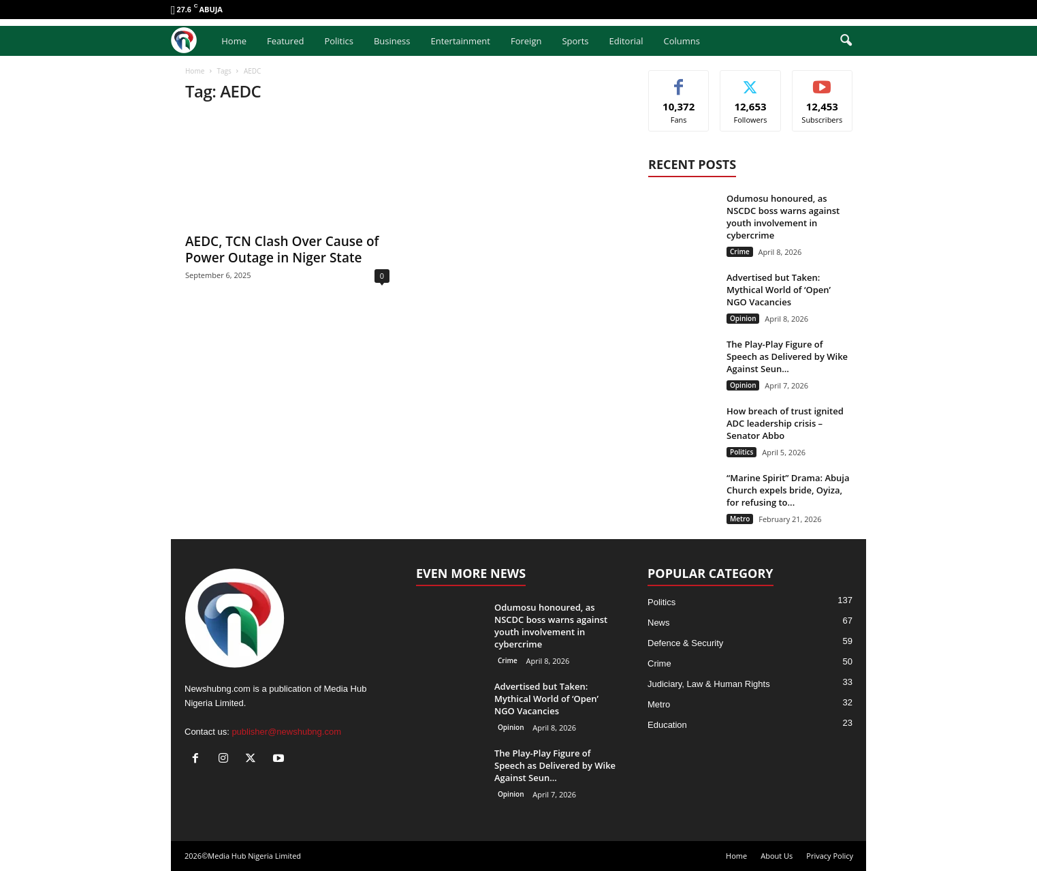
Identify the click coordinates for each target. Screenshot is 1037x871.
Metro (740, 518)
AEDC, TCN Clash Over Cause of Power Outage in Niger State (282, 249)
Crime (740, 251)
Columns (682, 41)
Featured (285, 41)
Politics (338, 41)
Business (392, 41)
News (659, 622)
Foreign (526, 41)
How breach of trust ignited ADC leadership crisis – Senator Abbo (785, 423)
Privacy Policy (829, 856)
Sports (575, 41)
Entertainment (460, 41)
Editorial (626, 41)
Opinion (743, 318)
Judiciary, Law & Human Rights (709, 684)
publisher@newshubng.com (286, 732)
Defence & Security (685, 643)
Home (233, 41)
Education (667, 725)
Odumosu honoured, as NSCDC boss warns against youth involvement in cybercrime (783, 216)
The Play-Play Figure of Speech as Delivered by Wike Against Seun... (787, 356)
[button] (846, 41)
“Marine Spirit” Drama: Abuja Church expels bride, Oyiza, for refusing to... (788, 490)
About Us (777, 856)
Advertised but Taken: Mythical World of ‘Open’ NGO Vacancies (779, 289)
